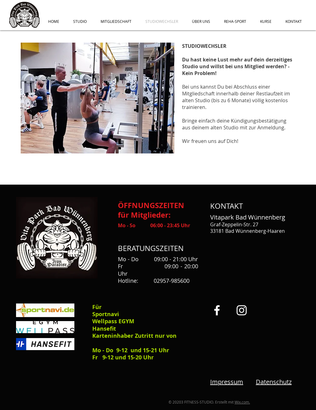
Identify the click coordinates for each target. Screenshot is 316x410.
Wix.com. (242, 402)
